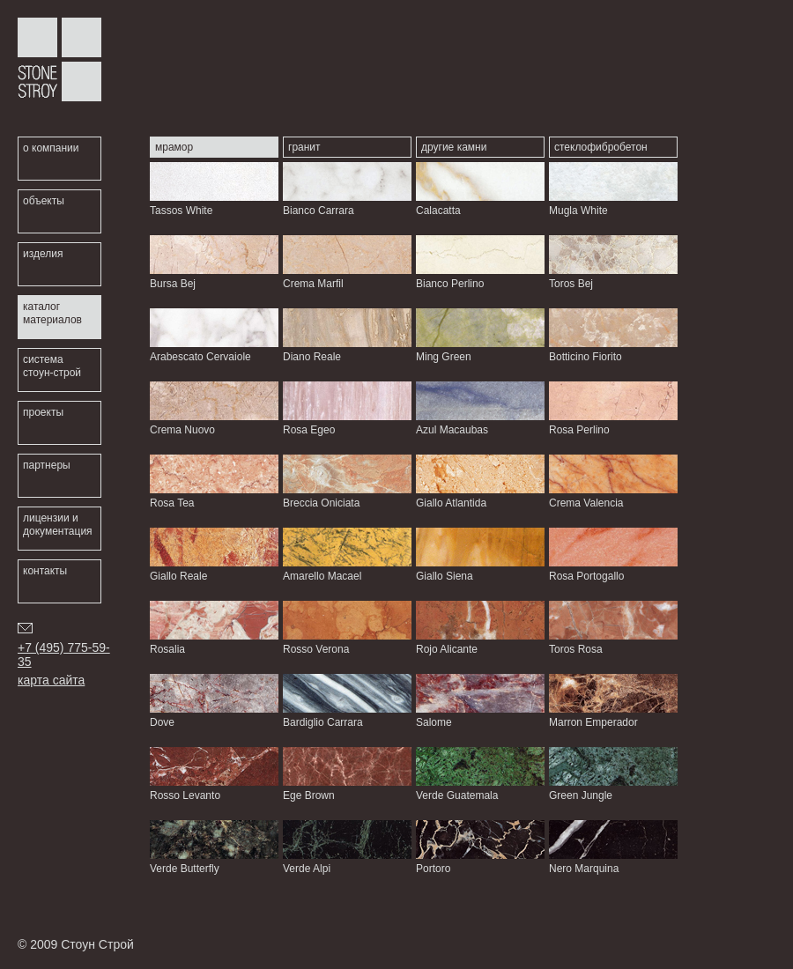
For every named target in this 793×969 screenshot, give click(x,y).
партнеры (46, 465)
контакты (45, 571)
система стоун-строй (52, 366)
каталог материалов (52, 313)
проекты (43, 412)
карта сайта (51, 680)
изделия (43, 254)
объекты (43, 201)
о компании (51, 148)
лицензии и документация (58, 524)
